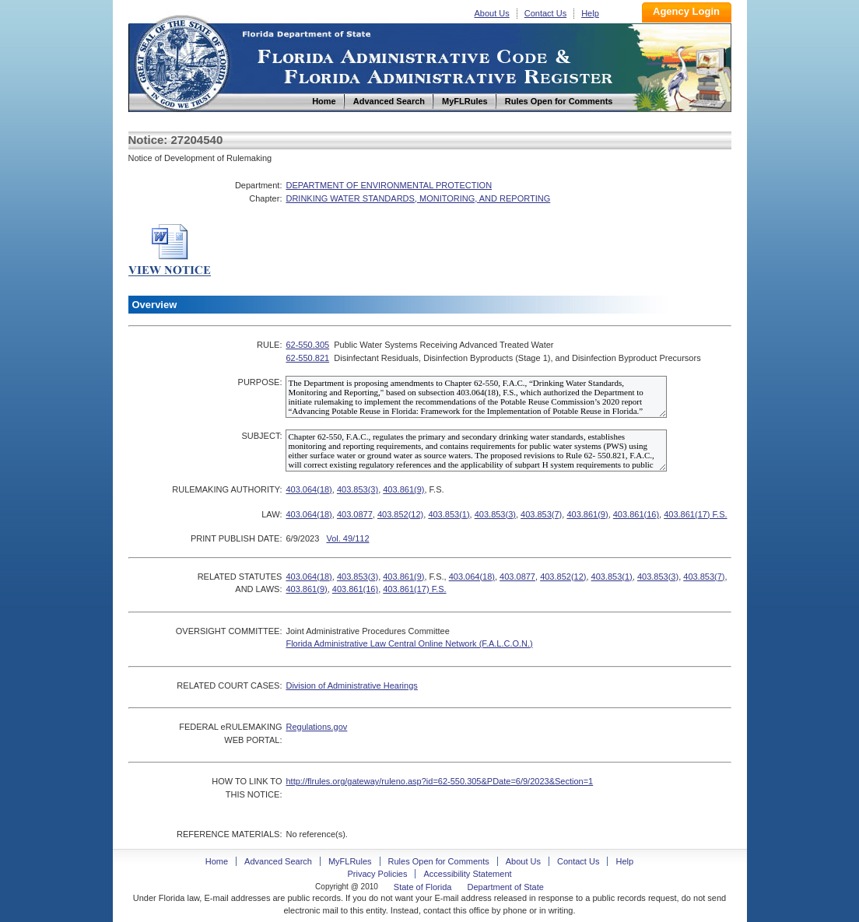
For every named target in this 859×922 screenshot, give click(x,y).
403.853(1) (448, 514)
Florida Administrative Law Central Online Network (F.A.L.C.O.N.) (409, 643)
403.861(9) (403, 489)
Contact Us (545, 13)
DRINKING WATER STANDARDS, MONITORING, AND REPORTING (418, 198)
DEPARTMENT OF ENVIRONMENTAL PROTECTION (389, 185)
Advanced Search (278, 861)
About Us (492, 13)
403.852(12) (400, 514)
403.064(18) (308, 489)
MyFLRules (350, 861)
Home (181, 61)
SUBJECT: (261, 435)
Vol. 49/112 (347, 538)
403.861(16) (636, 514)
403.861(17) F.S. (695, 514)
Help (590, 13)
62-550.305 (307, 344)
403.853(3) (357, 489)
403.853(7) (541, 514)
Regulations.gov (316, 726)
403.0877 (355, 514)
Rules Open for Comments (438, 861)
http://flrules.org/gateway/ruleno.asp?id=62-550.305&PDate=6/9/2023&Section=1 (439, 781)
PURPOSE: (260, 382)
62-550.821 (307, 358)
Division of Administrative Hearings (351, 685)
